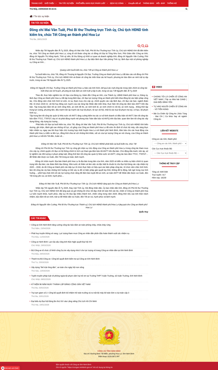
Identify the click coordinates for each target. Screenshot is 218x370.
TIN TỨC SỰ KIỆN (66, 3)
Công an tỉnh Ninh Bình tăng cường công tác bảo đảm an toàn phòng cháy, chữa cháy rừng (71, 225)
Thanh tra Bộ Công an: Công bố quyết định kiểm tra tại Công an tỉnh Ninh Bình (65, 259)
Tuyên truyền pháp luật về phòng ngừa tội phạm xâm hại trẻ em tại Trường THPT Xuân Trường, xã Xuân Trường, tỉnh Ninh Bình (86, 276)
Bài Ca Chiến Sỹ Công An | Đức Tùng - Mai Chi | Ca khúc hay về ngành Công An (170, 116)
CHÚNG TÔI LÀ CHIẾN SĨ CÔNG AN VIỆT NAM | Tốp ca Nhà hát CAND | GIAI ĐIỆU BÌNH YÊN (170, 99)
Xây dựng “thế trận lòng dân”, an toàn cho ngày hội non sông (57, 267)
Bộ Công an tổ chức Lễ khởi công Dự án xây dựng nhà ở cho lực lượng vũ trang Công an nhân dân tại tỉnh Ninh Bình (82, 250)
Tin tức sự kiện (41, 16)
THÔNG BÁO (148, 3)
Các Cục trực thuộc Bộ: (162, 148)
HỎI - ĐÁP (160, 3)
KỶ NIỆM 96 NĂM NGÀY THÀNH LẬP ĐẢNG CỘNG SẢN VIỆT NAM (61, 284)
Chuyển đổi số (134, 3)
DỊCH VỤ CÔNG (118, 3)
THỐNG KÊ (172, 3)
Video (159, 87)
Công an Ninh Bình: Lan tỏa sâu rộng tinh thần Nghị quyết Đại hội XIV (61, 242)
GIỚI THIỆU (51, 3)
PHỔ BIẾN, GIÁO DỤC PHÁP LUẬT (92, 3)
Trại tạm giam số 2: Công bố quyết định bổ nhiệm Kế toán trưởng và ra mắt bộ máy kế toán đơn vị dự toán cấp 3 (80, 293)
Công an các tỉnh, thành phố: (164, 139)
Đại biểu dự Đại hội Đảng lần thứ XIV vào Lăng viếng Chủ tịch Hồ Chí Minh (64, 301)
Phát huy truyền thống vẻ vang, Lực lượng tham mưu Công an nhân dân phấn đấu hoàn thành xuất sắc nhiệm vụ (80, 233)
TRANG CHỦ (36, 3)
